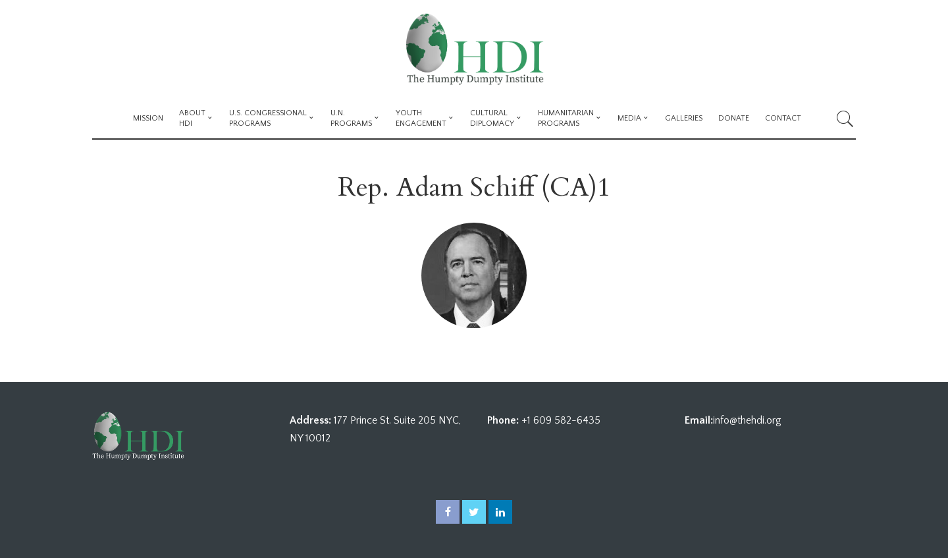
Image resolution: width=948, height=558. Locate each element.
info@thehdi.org (747, 420)
